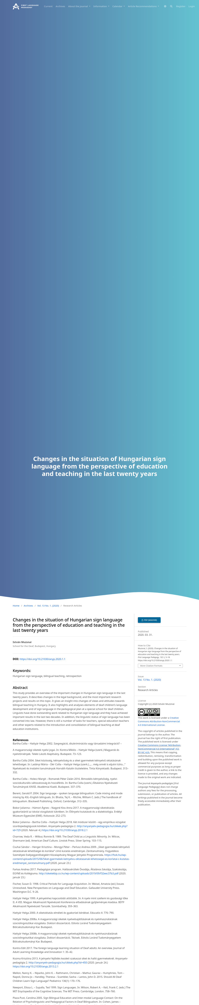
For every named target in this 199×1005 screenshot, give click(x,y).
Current (48, 6)
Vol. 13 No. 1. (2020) (48, 605)
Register (180, 6)
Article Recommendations (142, 6)
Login (192, 6)
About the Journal (78, 6)
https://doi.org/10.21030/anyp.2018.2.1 (65, 830)
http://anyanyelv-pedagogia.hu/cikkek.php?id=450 (58, 962)
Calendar (117, 6)
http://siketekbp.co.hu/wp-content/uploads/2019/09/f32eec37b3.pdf (78, 873)
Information (100, 6)
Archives (60, 6)
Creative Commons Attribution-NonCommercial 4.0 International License (159, 721)
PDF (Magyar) (150, 620)
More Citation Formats (151, 665)
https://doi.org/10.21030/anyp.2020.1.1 (42, 659)
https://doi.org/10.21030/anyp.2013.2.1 (35, 966)
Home (16, 605)
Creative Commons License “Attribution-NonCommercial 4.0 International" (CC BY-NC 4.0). (159, 749)
